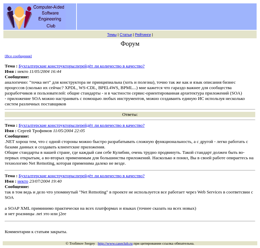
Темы (111, 35)
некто (23, 181)
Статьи (126, 35)
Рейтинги (143, 35)
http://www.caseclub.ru (115, 243)
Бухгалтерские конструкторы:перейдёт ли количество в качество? (82, 65)
